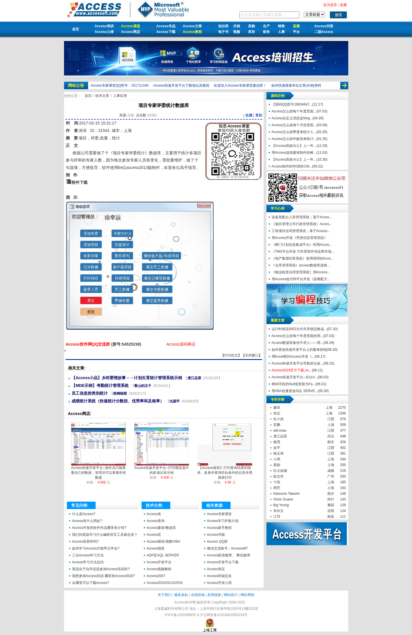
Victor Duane (283, 499)
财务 (266, 32)
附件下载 (79, 182)
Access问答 (323, 26)
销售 (281, 26)
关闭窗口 (252, 355)
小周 (276, 459)
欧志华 (278, 476)
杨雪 (276, 442)
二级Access (323, 32)
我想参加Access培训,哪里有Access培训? (103, 576)
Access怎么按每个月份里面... (294, 125)
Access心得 (104, 32)
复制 (258, 115)
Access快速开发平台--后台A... (295, 377)
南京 (330, 442)
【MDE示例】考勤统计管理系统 (100, 385)
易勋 (276, 465)
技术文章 (102, 96)
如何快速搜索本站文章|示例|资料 (296, 85)
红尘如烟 (280, 471)
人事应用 (120, 96)
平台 (296, 32)
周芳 (276, 488)
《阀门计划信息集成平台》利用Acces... (302, 245)
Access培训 (104, 26)
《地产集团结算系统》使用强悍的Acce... (303, 258)
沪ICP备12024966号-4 (182, 615)
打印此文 (231, 355)
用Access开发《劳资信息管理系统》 (300, 238)
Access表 (154, 514)
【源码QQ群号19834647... (292, 104)
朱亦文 (278, 511)
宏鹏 (276, 425)
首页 (75, 29)
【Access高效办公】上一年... (294, 146)
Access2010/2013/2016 (165, 583)
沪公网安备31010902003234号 (223, 615)
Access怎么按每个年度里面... (294, 111)
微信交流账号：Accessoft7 (227, 548)
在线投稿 (198, 595)
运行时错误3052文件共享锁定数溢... (299, 329)
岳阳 (330, 511)
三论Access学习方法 (88, 555)
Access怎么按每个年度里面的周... (298, 336)
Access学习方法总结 (88, 562)
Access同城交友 (219, 576)
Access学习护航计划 (223, 521)
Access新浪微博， (221, 555)
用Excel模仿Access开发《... (293, 356)
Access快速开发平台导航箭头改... (298, 363)
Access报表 (156, 548)
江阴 (330, 419)
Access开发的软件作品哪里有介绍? (99, 528)
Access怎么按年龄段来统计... (294, 139)
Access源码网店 (180, 344)
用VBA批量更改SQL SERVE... (295, 391)
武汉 (330, 436)
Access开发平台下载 (223, 562)
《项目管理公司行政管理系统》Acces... (302, 224)
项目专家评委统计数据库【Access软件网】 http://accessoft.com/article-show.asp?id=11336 (65, 351)
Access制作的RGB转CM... (292, 166)
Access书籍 (216, 535)
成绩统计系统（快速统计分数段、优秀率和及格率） (117, 401)
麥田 (276, 408)
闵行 (330, 499)
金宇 (276, 448)
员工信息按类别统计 (89, 393)
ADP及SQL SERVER (163, 555)
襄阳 (330, 505)
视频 (236, 32)
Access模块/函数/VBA (163, 541)
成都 (330, 471)
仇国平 (174, 401)
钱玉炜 (278, 453)
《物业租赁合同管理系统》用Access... (301, 272)
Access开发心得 (219, 583)
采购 (251, 26)
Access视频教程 (159, 569)
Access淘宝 (216, 569)
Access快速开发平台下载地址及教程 (181, 85)
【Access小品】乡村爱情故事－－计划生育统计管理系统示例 (126, 377)
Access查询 (156, 521)
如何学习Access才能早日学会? (95, 548)
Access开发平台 (159, 562)
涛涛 (83, 130)
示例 (236, 26)
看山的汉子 (142, 386)
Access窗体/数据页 (161, 528)
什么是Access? (83, 514)
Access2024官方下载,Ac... (292, 370)
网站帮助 (247, 595)
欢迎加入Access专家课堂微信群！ (240, 85)
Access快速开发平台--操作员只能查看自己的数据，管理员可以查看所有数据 (98, 471)
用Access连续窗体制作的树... (294, 153)
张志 (276, 413)
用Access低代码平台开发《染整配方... (301, 279)
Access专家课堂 (219, 514)
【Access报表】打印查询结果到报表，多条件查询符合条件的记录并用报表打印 (224, 471)
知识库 (223, 26)
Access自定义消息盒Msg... (292, 118)
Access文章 (192, 26)
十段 (276, 482)
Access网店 (130, 32)
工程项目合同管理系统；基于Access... (301, 231)
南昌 (330, 517)
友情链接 (214, 595)
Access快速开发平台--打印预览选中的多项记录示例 (161, 468)
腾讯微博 (243, 555)
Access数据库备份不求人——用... (298, 343)
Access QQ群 (217, 541)
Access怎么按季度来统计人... (294, 132)
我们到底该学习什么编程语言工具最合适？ (105, 535)
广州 (330, 476)
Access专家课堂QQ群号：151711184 (119, 85)
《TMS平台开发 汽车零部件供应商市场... (303, 252)
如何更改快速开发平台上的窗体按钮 (299, 350)
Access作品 (165, 26)
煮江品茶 (194, 378)
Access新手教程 (219, 528)
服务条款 (181, 595)
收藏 (248, 115)
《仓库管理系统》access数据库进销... (301, 265)
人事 (281, 32)
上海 (329, 408)
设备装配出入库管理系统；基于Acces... (302, 217)
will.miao (280, 430)
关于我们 (164, 595)
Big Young (281, 505)
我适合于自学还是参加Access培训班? (101, 569)
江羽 (276, 517)
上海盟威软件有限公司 (171, 609)
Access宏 (154, 535)
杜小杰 (278, 419)
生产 (266, 26)
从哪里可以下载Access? (90, 583)
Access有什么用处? (87, 521)
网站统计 (231, 595)
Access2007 (156, 576)
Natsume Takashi (286, 494)
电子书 (223, 32)
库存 (251, 32)
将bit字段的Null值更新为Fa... (294, 384)
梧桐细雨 (120, 393)
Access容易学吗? (85, 541)
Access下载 (165, 32)
